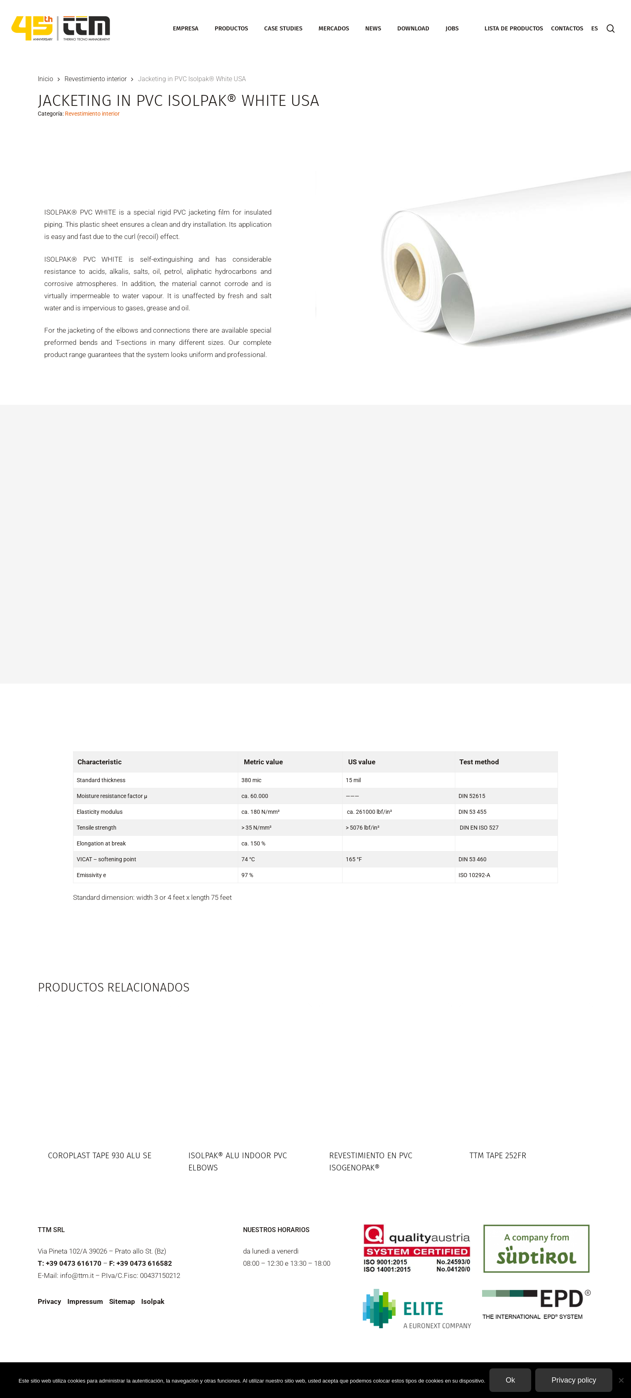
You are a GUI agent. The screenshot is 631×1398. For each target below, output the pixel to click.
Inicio (45, 79)
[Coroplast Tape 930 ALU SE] (104, 1070)
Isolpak (152, 1301)
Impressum (85, 1301)
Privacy (49, 1301)
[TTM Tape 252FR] (526, 1070)
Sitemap (122, 1301)
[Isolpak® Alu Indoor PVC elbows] (245, 1070)
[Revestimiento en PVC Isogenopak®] (385, 1070)
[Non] (621, 1380)
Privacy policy (573, 1380)
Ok (510, 1380)
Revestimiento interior (96, 79)
